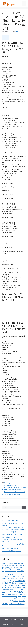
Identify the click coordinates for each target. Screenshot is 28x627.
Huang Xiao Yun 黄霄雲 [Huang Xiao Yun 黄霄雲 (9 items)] (9, 573)
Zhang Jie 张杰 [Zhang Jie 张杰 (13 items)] (20, 598)
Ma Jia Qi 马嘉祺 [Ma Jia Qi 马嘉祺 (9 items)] (20, 576)
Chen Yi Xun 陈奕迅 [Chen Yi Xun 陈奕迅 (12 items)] (16, 565)
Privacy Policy (14, 622)
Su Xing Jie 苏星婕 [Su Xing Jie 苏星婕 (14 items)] (8, 587)
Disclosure (20, 619)
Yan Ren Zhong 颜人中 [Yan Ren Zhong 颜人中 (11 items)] (13, 594)
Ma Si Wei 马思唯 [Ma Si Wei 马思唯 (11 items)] (16, 578)
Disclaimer (13, 619)
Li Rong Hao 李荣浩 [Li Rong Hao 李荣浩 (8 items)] (16, 574)
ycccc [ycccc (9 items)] (21, 594)
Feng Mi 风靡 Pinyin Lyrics (10, 537)
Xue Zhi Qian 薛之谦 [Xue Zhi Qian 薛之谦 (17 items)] (13, 592)
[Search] (24, 507)
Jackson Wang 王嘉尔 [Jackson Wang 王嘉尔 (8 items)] (19, 573)
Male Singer (7, 483)
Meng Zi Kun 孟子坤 (10, 485)
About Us (7, 619)
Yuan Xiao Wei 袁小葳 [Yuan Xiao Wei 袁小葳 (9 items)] (12, 596)
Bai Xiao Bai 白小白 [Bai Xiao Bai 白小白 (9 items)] (18, 563)
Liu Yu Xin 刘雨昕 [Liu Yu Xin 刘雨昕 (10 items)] (12, 576)
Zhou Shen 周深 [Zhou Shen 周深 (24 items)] (16, 603)
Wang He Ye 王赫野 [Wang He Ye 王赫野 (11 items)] (20, 587)
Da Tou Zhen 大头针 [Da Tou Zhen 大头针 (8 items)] (20, 567)
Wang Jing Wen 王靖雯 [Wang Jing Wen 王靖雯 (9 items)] (7, 589)
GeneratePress (21, 624)
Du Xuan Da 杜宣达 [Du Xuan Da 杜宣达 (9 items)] (16, 569)
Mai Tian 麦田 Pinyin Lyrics (10, 520)
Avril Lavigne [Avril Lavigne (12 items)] (9, 563)
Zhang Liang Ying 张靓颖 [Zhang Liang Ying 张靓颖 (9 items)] (7, 601)
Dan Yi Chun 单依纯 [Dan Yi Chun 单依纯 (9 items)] (12, 567)
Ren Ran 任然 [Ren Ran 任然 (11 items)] (22, 583)
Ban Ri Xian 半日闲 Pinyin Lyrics (11, 551)
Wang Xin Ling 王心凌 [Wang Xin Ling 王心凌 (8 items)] (16, 589)
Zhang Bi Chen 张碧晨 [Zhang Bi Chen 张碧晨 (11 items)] (10, 598)
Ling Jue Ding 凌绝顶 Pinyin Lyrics (12, 534)
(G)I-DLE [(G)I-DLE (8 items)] (3, 563)
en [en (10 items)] (21, 569)
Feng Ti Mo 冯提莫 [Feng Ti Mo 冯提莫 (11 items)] (19, 571)
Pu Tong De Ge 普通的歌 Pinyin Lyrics (13, 532)
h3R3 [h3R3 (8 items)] (3, 573)
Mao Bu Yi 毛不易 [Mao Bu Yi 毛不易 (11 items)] (7, 578)
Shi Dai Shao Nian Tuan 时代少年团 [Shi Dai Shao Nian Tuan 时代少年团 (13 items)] (13, 585)
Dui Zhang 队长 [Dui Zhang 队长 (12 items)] (6, 569)
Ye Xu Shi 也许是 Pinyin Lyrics (10, 548)
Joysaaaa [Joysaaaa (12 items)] (10, 575)
